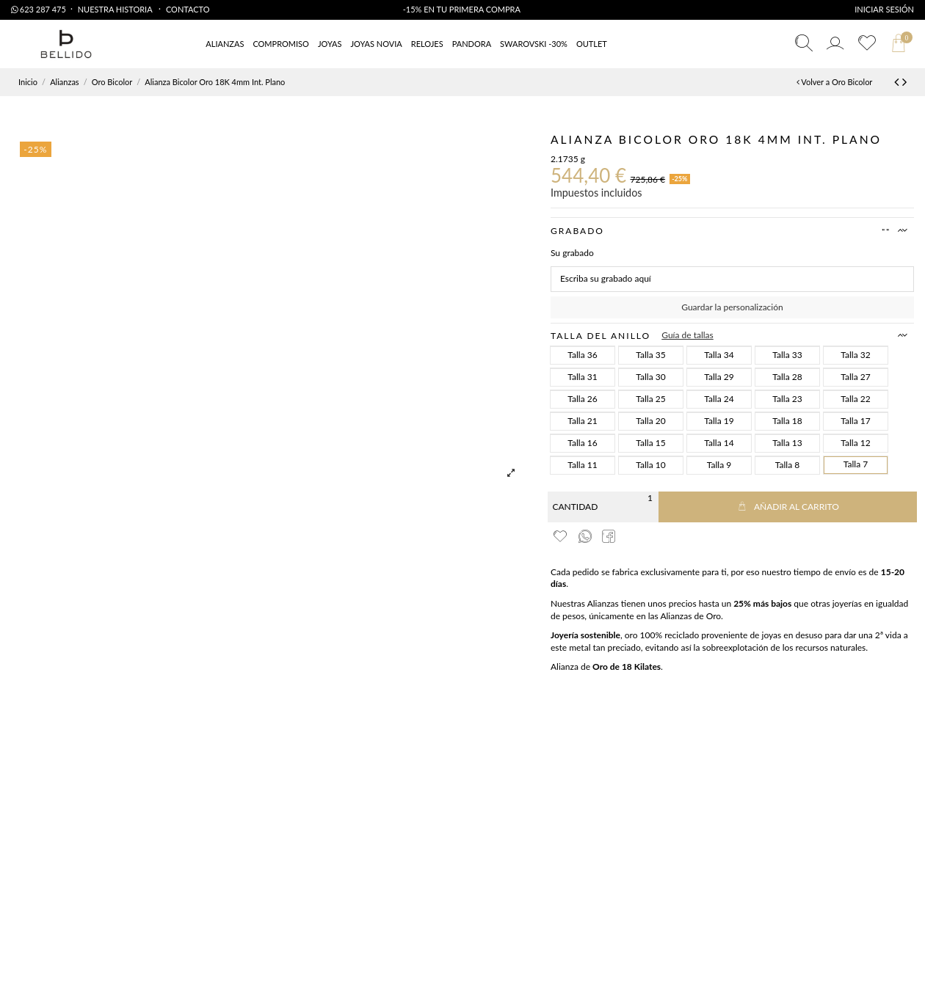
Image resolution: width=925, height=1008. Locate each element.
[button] (592, 44)
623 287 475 (38, 9)
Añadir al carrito (787, 506)
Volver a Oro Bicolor (834, 82)
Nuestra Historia (116, 9)
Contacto (188, 9)
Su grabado (572, 252)
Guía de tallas (687, 334)
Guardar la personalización (732, 307)
